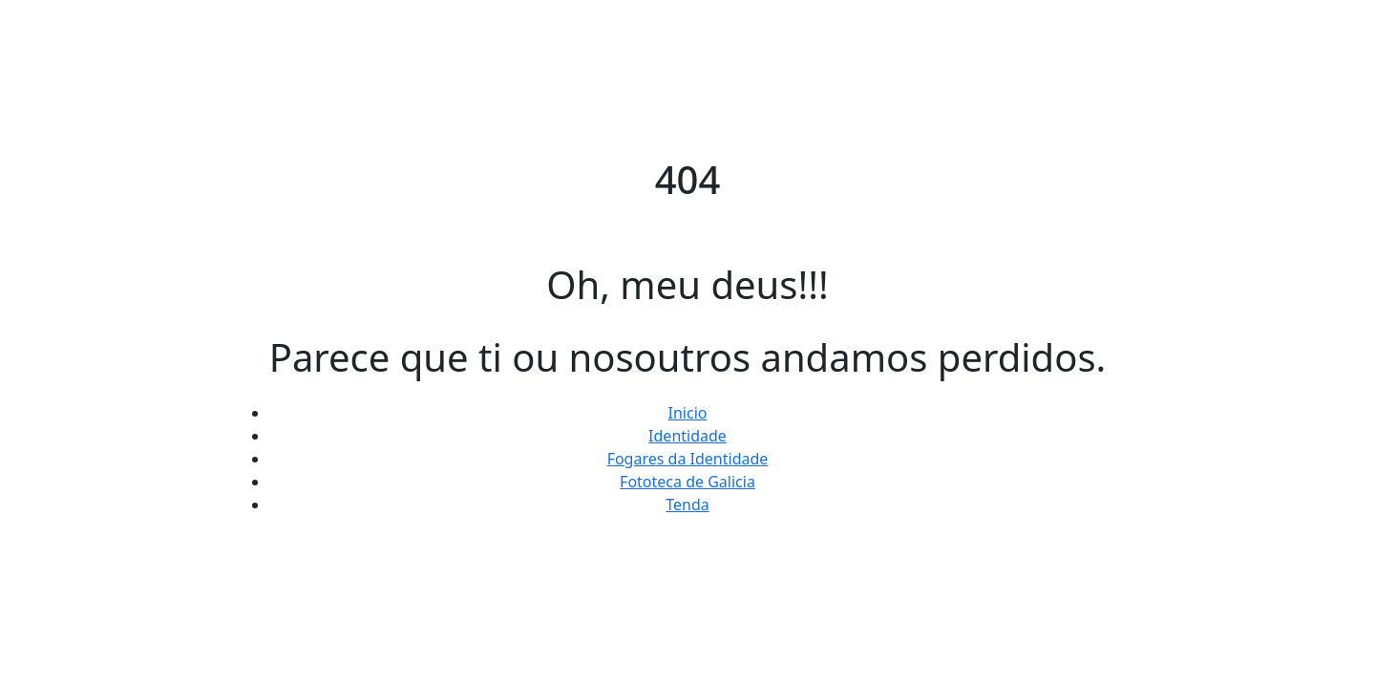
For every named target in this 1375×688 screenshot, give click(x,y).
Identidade (687, 435)
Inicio (688, 412)
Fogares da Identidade (688, 458)
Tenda (687, 504)
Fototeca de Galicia (687, 481)
